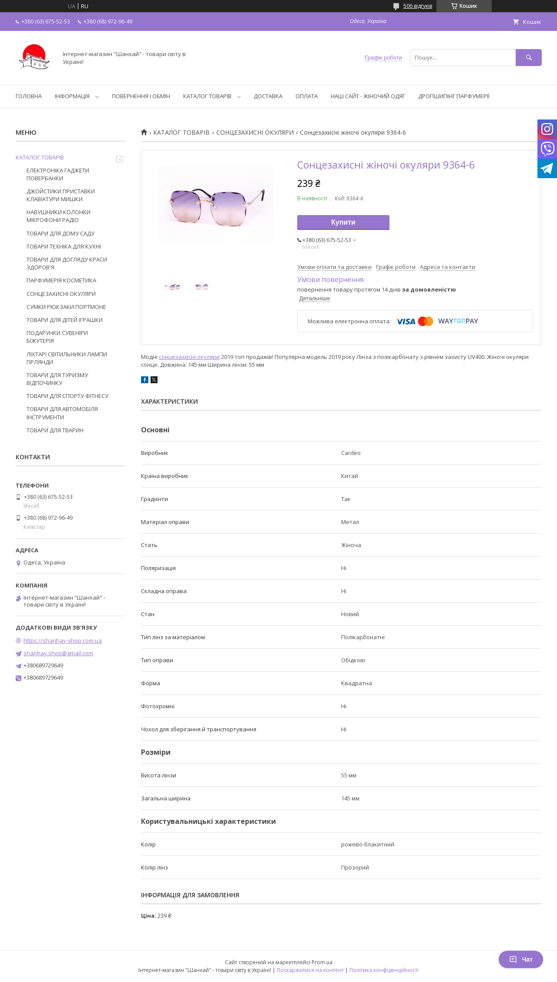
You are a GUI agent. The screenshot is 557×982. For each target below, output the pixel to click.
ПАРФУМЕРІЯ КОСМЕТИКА (61, 280)
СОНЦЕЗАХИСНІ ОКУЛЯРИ (255, 132)
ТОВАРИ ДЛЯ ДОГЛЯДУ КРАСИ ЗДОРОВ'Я (67, 263)
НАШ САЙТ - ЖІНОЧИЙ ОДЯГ (368, 96)
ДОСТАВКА (268, 96)
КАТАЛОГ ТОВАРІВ (207, 96)
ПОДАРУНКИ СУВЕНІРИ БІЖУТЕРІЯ (57, 337)
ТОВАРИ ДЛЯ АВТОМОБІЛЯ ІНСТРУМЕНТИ (62, 413)
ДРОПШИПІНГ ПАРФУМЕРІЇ (454, 96)
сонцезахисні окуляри (189, 357)
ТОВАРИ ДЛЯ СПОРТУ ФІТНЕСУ (67, 396)
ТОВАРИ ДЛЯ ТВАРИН (55, 430)
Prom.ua (322, 962)
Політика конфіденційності (384, 970)
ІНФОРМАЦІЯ (72, 96)
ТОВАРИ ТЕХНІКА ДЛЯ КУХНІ (64, 246)
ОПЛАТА (306, 96)
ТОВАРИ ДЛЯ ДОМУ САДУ (60, 233)
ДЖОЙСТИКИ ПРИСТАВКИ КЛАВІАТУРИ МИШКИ (61, 195)
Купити (343, 222)
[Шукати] (529, 57)
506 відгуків (417, 6)
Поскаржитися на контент (310, 970)
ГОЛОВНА (29, 96)
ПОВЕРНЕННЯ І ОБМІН (141, 96)
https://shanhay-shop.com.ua (62, 640)
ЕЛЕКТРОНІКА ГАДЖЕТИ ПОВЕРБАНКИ (58, 174)
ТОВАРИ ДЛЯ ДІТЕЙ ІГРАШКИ (65, 320)
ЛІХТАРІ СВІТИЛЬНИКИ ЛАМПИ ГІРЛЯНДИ (67, 358)
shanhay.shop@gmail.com (58, 653)
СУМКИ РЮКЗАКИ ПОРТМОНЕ (66, 307)
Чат (521, 959)
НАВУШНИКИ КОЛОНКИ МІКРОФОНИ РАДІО (59, 216)
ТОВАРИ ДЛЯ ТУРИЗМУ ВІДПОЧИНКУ (57, 379)
